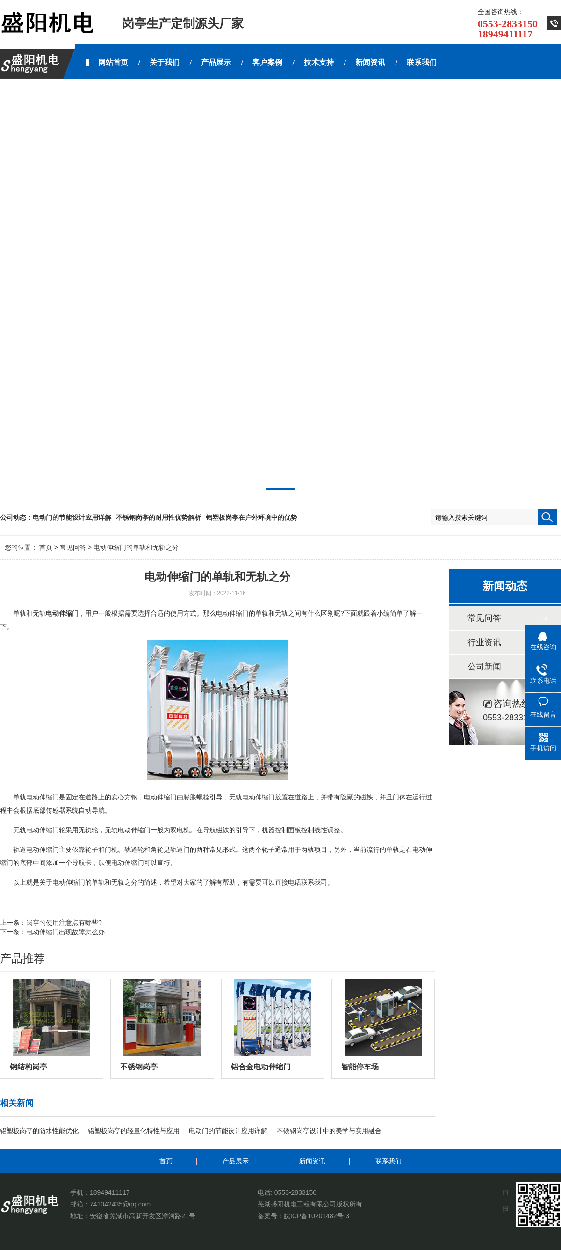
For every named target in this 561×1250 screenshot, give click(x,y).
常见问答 (73, 547)
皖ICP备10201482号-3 (316, 1216)
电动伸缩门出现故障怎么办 (65, 932)
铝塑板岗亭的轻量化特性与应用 (134, 1130)
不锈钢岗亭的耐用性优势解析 (158, 517)
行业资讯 (484, 642)
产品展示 (236, 1161)
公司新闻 (484, 666)
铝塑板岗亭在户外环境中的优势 (251, 517)
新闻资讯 (312, 1161)
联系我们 (388, 1161)
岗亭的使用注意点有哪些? (64, 922)
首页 (45, 547)
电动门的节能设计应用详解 (72, 517)
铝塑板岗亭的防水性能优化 (39, 1130)
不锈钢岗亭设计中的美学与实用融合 (329, 1130)
